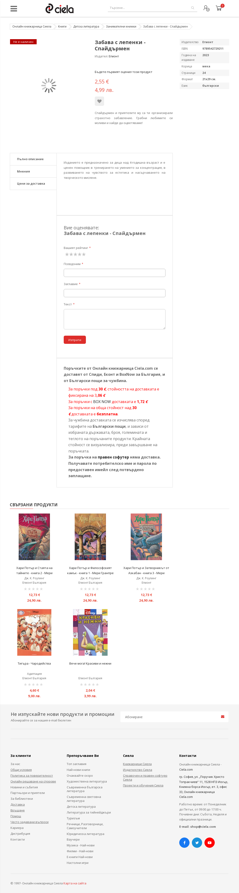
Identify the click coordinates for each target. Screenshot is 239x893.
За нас (15, 764)
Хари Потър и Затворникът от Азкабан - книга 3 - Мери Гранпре (146, 573)
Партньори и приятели (28, 793)
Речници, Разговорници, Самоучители (85, 826)
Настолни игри (77, 863)
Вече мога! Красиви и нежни (90, 663)
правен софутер (113, 457)
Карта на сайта (74, 883)
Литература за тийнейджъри (89, 812)
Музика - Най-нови (81, 845)
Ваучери (73, 839)
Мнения (23, 171)
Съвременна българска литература (84, 789)
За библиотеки (22, 798)
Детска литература (86, 26)
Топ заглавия (76, 764)
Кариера (17, 828)
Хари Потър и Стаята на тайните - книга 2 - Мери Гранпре (34, 573)
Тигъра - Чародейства (34, 663)
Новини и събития (24, 787)
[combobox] (152, 8)
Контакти (18, 839)
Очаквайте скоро (80, 775)
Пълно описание (30, 159)
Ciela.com (186, 769)
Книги (62, 26)
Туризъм (73, 818)
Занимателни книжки (121, 26)
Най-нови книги (78, 770)
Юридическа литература (85, 834)
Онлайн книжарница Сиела (31, 26)
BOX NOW (102, 401)
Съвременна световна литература (84, 799)
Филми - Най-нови (80, 851)
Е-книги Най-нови (80, 857)
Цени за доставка (31, 183)
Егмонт (114, 56)
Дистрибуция (20, 833)
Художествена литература (87, 781)
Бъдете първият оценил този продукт (123, 72)
